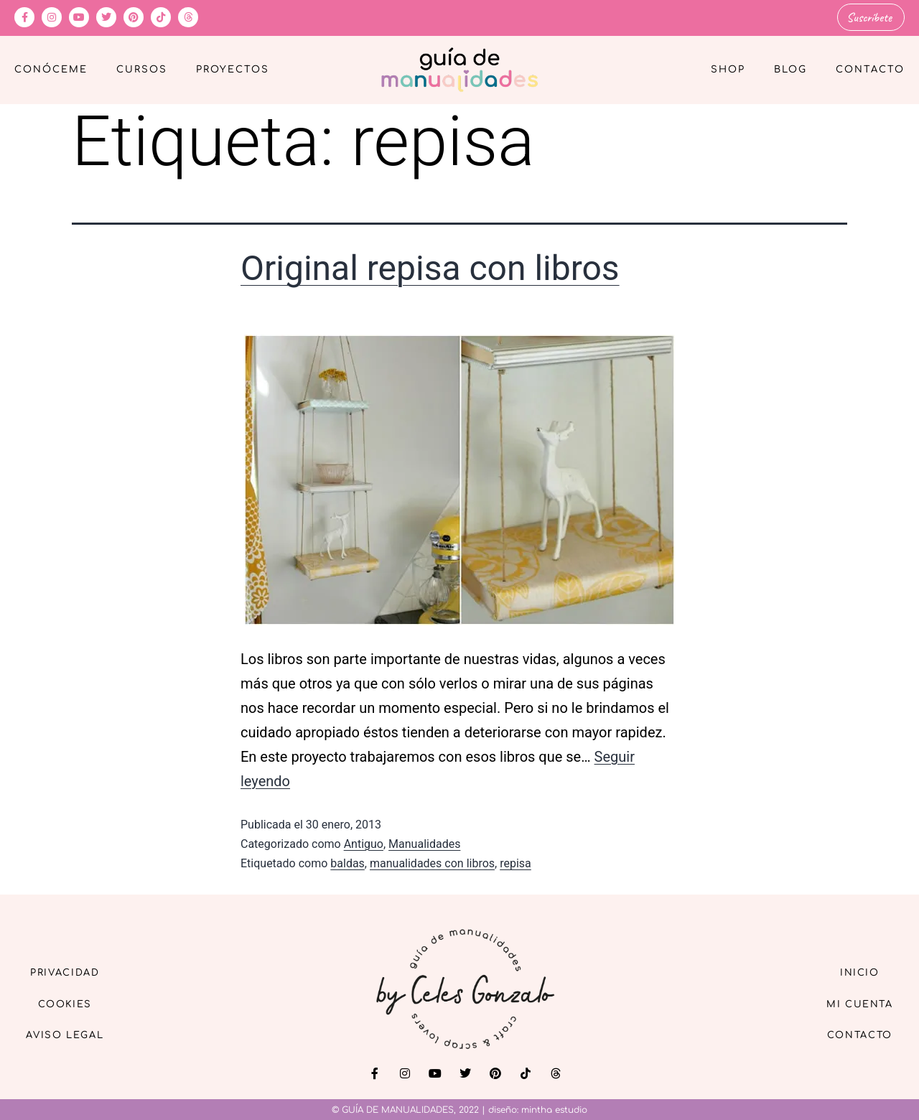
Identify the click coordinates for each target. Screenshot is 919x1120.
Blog (790, 69)
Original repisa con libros (430, 267)
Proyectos (232, 69)
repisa (515, 862)
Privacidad (72, 969)
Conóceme (51, 69)
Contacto (870, 69)
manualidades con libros (432, 862)
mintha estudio (554, 1108)
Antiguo (363, 842)
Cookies (72, 1002)
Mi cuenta (853, 1002)
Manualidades (424, 842)
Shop (728, 69)
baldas (347, 862)
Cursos (141, 69)
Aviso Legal (72, 1035)
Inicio (853, 969)
